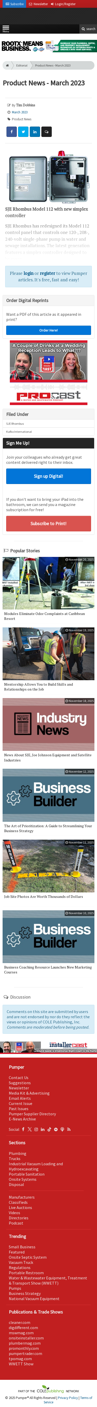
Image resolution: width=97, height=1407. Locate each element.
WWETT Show (21, 1363)
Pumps (15, 1288)
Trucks (14, 1158)
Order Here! (48, 330)
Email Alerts (20, 1098)
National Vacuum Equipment (34, 1298)
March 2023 (19, 112)
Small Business (22, 1246)
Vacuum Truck (21, 1262)
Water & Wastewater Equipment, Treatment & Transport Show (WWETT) (48, 1280)
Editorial (21, 65)
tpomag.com (20, 1358)
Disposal (16, 1184)
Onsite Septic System (28, 1257)
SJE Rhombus (15, 424)
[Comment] (46, 132)
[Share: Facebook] (11, 132)
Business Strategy (25, 1293)
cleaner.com (19, 1322)
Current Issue (20, 1103)
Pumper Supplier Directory (32, 1113)
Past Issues (18, 1108)
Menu (6, 30)
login (28, 273)
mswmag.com (21, 1332)
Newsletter (19, 1087)
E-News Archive (22, 1119)
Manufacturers (22, 1197)
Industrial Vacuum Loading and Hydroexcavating (36, 1166)
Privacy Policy (68, 1398)
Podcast (16, 1223)
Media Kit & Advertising (29, 1093)
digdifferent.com (23, 1327)
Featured (17, 1252)
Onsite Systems (22, 1179)
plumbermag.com (25, 1343)
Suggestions (20, 1082)
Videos (14, 1212)
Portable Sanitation (26, 1174)
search (88, 29)
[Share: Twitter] (23, 132)
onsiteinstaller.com (26, 1337)
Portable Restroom (26, 1272)
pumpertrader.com (25, 1353)
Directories (18, 1217)
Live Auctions (20, 1207)
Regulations (20, 1267)
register (47, 273)
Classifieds (18, 1202)
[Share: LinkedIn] (35, 132)
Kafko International (19, 432)
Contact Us (18, 1077)
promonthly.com (24, 1348)
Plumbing (17, 1153)
